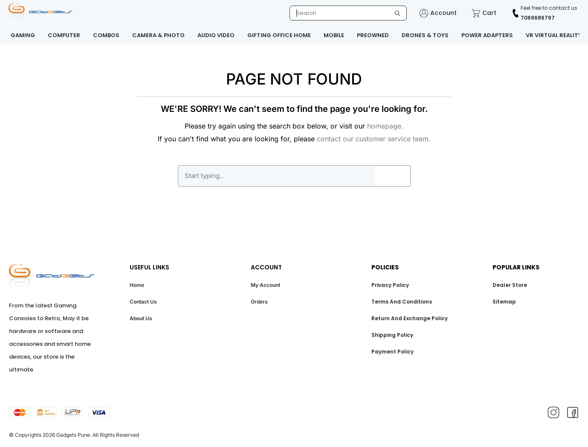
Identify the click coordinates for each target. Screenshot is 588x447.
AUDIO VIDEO (216, 35)
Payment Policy (392, 351)
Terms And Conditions (401, 301)
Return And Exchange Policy (409, 318)
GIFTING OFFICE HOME (279, 35)
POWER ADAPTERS (487, 35)
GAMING (23, 35)
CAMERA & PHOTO (158, 35)
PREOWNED (373, 35)
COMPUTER (64, 35)
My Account (265, 285)
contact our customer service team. (374, 138)
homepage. (385, 126)
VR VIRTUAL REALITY (554, 35)
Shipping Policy (392, 335)
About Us (141, 318)
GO (393, 176)
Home (137, 285)
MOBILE (334, 35)
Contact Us (143, 301)
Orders (259, 301)
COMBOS (106, 35)
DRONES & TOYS (425, 35)
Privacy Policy (390, 285)
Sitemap (504, 301)
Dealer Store (509, 285)
